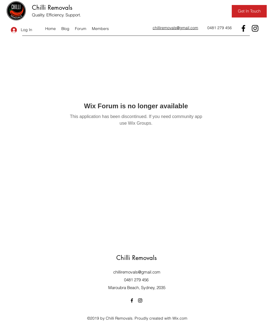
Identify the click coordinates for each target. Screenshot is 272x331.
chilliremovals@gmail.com (136, 272)
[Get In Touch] (249, 11)
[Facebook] (243, 28)
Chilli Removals (52, 7)
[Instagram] (255, 28)
